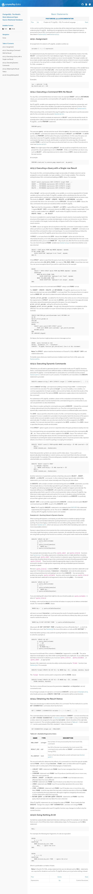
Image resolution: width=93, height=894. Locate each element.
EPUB (13, 29)
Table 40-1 (75, 721)
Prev (32, 22)
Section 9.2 (50, 628)
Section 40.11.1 (42, 524)
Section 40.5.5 (41, 144)
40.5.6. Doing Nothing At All (11, 75)
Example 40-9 (83, 691)
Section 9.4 (37, 554)
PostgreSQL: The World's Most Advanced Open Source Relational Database (13, 17)
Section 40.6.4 (35, 358)
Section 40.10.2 (59, 114)
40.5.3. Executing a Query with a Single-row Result (53, 168)
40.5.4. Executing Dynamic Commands (48, 363)
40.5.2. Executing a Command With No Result (51, 92)
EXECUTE (74, 507)
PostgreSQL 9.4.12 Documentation (59, 18)
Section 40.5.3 (54, 34)
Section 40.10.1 (82, 108)
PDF (6, 29)
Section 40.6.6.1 (59, 717)
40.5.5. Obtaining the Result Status (46, 698)
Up (38, 22)
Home (4, 38)
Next (86, 22)
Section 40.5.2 (42, 34)
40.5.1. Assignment (8, 47)
